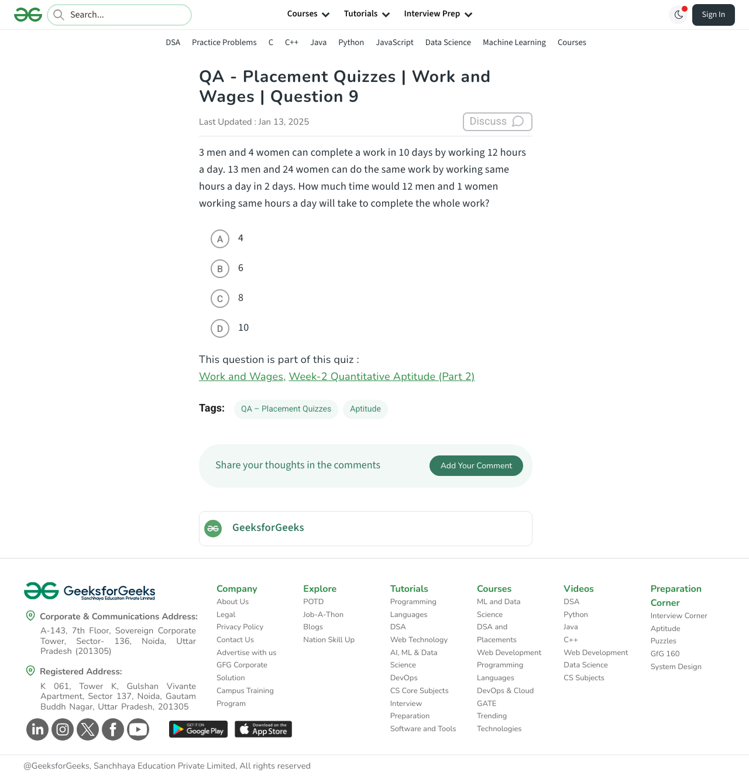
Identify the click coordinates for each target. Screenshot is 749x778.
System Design (676, 667)
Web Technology (419, 640)
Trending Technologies (499, 722)
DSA (173, 42)
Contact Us (235, 640)
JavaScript (394, 42)
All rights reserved (275, 766)
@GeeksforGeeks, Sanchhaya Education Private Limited (129, 766)
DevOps (404, 678)
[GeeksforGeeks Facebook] (111, 729)
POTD (313, 602)
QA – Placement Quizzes (286, 409)
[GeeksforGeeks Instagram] (61, 729)
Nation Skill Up (329, 640)
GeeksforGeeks (268, 528)
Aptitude (365, 409)
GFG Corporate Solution (242, 671)
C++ (291, 42)
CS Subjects (584, 678)
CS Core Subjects (419, 691)
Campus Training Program (245, 697)
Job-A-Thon (323, 614)
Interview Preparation (410, 710)
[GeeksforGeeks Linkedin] (36, 729)
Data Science (448, 42)
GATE (486, 703)
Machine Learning (514, 42)
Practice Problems (224, 42)
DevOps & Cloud (505, 691)
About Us (233, 602)
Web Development (509, 652)
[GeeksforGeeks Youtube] (136, 729)
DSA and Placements (497, 633)
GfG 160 (665, 654)
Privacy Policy (240, 627)
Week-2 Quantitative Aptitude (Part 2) (382, 377)
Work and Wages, (242, 377)
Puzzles (663, 641)
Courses (572, 42)
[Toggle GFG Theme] (678, 14)
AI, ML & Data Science (414, 659)
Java (318, 42)
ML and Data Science (499, 608)
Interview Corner (679, 616)
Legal (226, 614)
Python (351, 42)
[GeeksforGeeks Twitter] (86, 729)
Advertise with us (247, 652)
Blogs (313, 627)
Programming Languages (413, 608)
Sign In (714, 14)
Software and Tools (423, 729)
